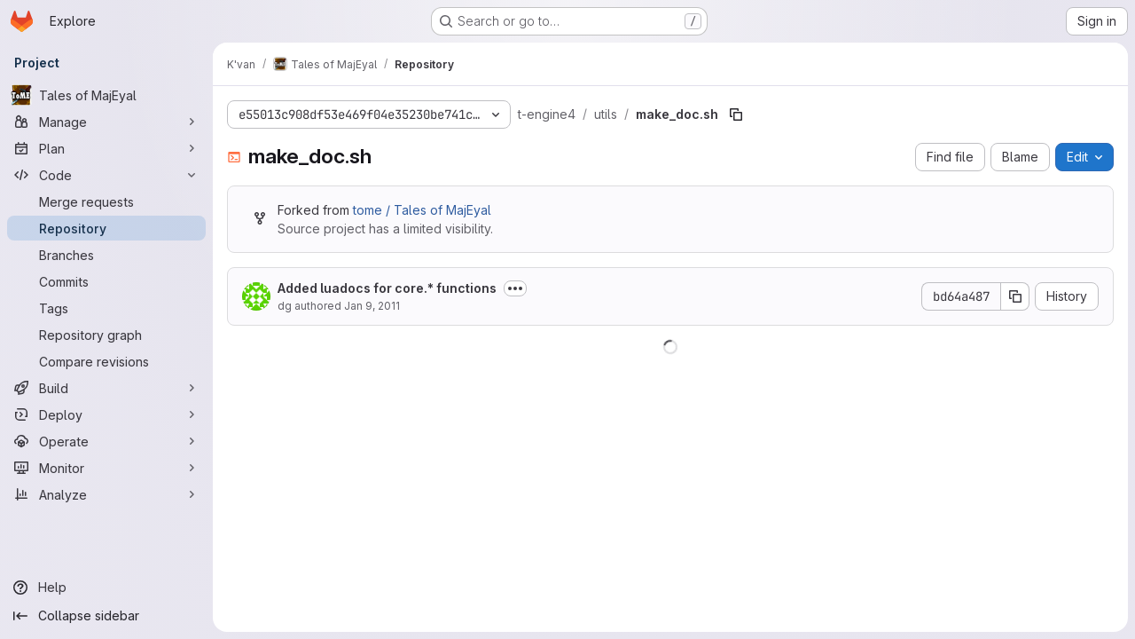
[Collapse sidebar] (106, 616)
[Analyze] (106, 494)
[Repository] (106, 228)
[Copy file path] (736, 114)
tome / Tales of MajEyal (422, 209)
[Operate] (106, 441)
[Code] (106, 174)
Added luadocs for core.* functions (387, 288)
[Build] (106, 387)
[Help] (106, 587)
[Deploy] (106, 414)
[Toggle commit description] (515, 288)
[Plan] (106, 148)
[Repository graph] (106, 334)
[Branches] (106, 254)
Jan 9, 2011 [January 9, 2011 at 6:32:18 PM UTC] (372, 305)
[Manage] (106, 121)
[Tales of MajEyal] (106, 95)
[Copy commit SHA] (1015, 296)
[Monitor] (106, 467)
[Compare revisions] (106, 361)
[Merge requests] (106, 201)
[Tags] (106, 308)
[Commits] (106, 281)
